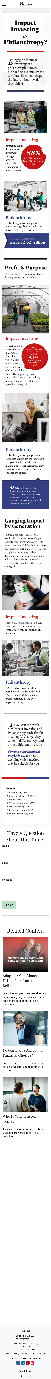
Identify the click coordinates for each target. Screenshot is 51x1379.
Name (5, 845)
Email (5, 862)
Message (7, 879)
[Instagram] (32, 1363)
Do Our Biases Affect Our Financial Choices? (23, 1052)
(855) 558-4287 (30, 1338)
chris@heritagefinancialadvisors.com (25, 1358)
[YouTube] (28, 1363)
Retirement (25, 1376)
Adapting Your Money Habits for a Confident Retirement (21, 980)
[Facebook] (18, 1363)
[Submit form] (9, 905)
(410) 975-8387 (28, 1335)
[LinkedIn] (23, 1363)
